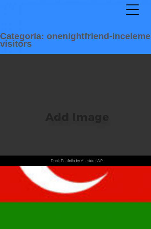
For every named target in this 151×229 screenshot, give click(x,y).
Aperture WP (91, 161)
